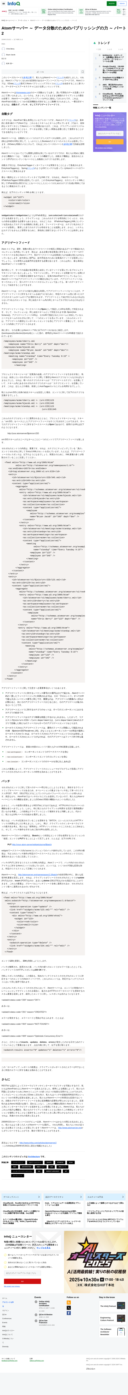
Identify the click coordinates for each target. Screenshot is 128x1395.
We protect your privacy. (103, 147)
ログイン (6, 1330)
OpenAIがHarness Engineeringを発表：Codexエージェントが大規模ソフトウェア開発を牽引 (64, 1230)
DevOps (50, 1178)
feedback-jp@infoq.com (10, 1382)
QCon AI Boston (46, 1334)
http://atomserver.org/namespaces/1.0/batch (38, 884)
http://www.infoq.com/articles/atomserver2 (39, 1158)
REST (15, 1182)
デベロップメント (19, 1178)
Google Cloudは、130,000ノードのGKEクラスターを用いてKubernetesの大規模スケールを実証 (112, 69)
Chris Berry (11, 48)
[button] (108, 141)
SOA (52, 1182)
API (67, 1186)
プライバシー (90, 1390)
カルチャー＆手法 (96, 1214)
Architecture (35, 1172)
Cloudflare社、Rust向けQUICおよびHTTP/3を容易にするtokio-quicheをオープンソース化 (112, 97)
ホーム (5, 1317)
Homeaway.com (24, 93)
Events (5, 1342)
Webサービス (42, 1182)
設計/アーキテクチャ (36, 1178)
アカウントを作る (9, 1323)
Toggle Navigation (4, 3)
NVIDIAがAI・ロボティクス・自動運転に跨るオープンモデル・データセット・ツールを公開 (112, 58)
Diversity (6, 1366)
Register (111, 3)
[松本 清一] (4, 63)
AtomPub (61, 1178)
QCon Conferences (7, 1336)
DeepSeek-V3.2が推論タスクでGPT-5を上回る (112, 78)
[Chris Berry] (4, 49)
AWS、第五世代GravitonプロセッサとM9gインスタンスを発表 (112, 86)
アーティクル (23, 20)
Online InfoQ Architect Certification (45, 1323)
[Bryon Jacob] (4, 54)
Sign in (121, 3)
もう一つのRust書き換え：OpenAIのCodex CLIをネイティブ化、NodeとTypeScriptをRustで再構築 (21, 1239)
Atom (72, 1178)
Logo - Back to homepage (15, 3)
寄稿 (4, 1346)
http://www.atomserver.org (14, 1143)
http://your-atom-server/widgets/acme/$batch (33, 854)
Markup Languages (53, 1186)
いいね (9, 72)
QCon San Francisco (44, 1341)
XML (40, 1186)
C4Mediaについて (9, 1360)
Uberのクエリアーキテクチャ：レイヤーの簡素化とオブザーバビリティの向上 (64, 1240)
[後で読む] (18, 71)
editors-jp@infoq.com (37, 1382)
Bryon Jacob (11, 54)
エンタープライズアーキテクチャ (23, 1186)
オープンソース (18, 1191)
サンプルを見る (100, 126)
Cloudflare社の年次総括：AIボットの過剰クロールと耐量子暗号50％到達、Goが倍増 (22, 1229)
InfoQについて (8, 1354)
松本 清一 (10, 63)
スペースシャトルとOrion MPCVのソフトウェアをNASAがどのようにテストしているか (106, 1238)
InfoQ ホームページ (9, 20)
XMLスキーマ (63, 1182)
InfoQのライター (9, 1350)
